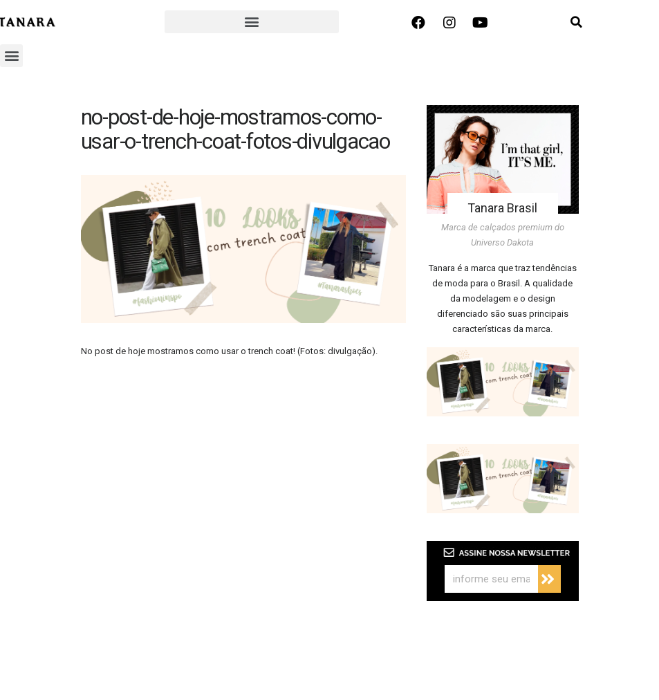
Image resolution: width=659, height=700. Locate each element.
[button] (251, 21)
